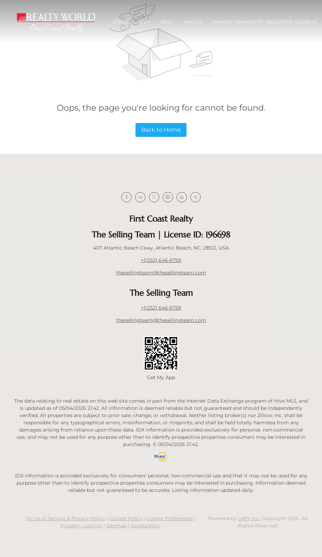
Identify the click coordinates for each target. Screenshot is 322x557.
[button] (55, 22)
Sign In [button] (307, 21)
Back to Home (161, 129)
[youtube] (182, 197)
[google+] (195, 197)
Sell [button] (167, 21)
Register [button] (279, 21)
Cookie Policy (126, 518)
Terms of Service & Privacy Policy (65, 518)
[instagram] (168, 197)
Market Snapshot (238, 21)
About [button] (193, 21)
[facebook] (126, 197)
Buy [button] (144, 21)
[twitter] (154, 197)
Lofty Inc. (249, 518)
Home (121, 21)
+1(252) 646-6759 (161, 260)
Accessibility (146, 526)
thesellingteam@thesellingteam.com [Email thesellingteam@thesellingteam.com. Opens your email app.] (161, 273)
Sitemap (116, 526)
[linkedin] (140, 197)
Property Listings (81, 526)
